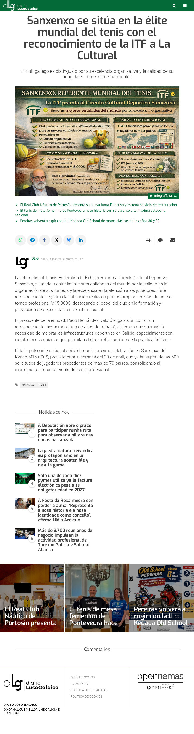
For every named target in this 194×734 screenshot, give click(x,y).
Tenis (43, 385)
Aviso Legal (80, 683)
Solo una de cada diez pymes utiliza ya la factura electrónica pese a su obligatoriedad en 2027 (65, 483)
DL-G (35, 258)
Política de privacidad (89, 690)
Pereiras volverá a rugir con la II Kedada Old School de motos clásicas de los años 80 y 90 (89, 220)
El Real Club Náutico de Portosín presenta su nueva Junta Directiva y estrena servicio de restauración (98, 204)
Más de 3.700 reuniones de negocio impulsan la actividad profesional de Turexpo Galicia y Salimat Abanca (65, 540)
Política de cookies (86, 696)
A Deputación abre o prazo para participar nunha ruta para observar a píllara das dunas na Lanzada (65, 433)
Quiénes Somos (83, 677)
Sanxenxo (28, 385)
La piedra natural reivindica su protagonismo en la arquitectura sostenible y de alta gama (65, 458)
